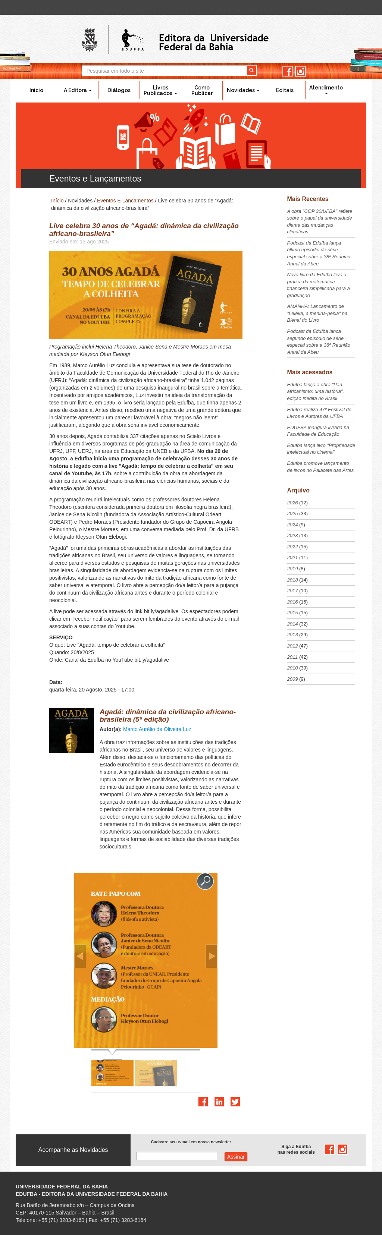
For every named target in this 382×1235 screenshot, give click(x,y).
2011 (292, 657)
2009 (292, 679)
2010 (292, 668)
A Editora (78, 90)
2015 (292, 612)
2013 (292, 634)
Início (36, 90)
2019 (292, 568)
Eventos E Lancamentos (125, 201)
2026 (292, 502)
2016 (292, 602)
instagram (300, 71)
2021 (292, 557)
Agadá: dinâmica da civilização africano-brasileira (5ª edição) (168, 716)
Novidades (243, 90)
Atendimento (326, 89)
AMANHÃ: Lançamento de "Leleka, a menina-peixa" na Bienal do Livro (317, 313)
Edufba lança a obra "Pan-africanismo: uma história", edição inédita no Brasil (315, 391)
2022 (292, 546)
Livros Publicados (160, 90)
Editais (285, 90)
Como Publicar (202, 90)
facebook (287, 71)
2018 (292, 580)
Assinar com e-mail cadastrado (236, 1157)
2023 (292, 535)
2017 (292, 590)
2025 (292, 513)
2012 (292, 646)
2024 (292, 524)
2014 (292, 624)
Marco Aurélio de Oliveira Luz (157, 729)
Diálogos (119, 90)
